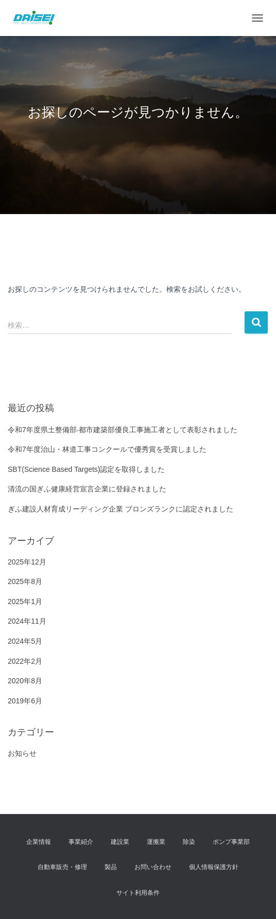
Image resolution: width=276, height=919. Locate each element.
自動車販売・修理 (62, 867)
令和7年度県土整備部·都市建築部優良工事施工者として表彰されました (122, 430)
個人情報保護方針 (213, 867)
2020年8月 (25, 681)
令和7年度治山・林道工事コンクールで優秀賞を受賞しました (107, 449)
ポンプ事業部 (231, 841)
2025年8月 (25, 581)
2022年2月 (25, 661)
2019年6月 (25, 701)
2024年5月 (25, 641)
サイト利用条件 (138, 892)
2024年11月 (27, 621)
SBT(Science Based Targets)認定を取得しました (86, 469)
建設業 (120, 841)
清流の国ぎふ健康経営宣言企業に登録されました (87, 489)
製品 (111, 867)
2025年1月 (25, 601)
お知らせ (22, 753)
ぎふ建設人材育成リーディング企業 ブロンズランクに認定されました (120, 509)
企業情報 (38, 841)
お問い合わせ (152, 867)
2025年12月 (27, 562)
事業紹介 (80, 841)
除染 (189, 841)
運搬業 (156, 841)
